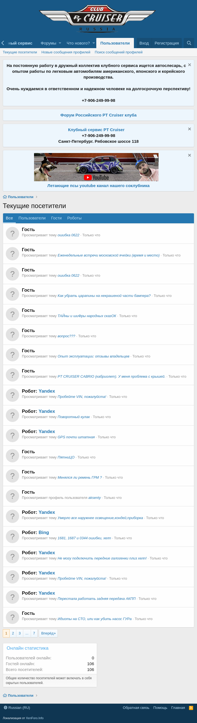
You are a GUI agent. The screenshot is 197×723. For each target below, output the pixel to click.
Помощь (160, 708)
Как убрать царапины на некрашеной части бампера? (104, 296)
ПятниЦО (66, 457)
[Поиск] (189, 43)
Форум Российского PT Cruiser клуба (98, 115)
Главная (178, 708)
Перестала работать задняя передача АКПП (97, 599)
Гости (56, 218)
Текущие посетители (20, 52)
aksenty (94, 498)
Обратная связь (136, 708)
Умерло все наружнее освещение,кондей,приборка (100, 518)
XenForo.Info (35, 718)
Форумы (48, 43)
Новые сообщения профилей (66, 52)
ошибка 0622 (68, 235)
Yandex (46, 391)
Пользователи (115, 43)
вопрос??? (66, 336)
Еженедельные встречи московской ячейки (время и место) (109, 255)
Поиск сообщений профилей (118, 52)
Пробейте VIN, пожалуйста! (82, 397)
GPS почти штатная (76, 437)
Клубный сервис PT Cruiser (96, 129)
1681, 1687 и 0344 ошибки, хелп (84, 538)
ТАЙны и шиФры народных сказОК (87, 316)
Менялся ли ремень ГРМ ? (80, 477)
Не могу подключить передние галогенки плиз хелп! (102, 558)
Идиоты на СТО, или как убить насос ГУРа (95, 619)
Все (9, 218)
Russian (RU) (17, 708)
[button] (60, 43)
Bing (43, 532)
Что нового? (78, 43)
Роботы (74, 218)
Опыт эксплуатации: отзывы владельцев (93, 356)
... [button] (26, 633)
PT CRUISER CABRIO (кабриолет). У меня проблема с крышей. (111, 376)
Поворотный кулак (74, 417)
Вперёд (47, 633)
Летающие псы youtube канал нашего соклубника (98, 185)
